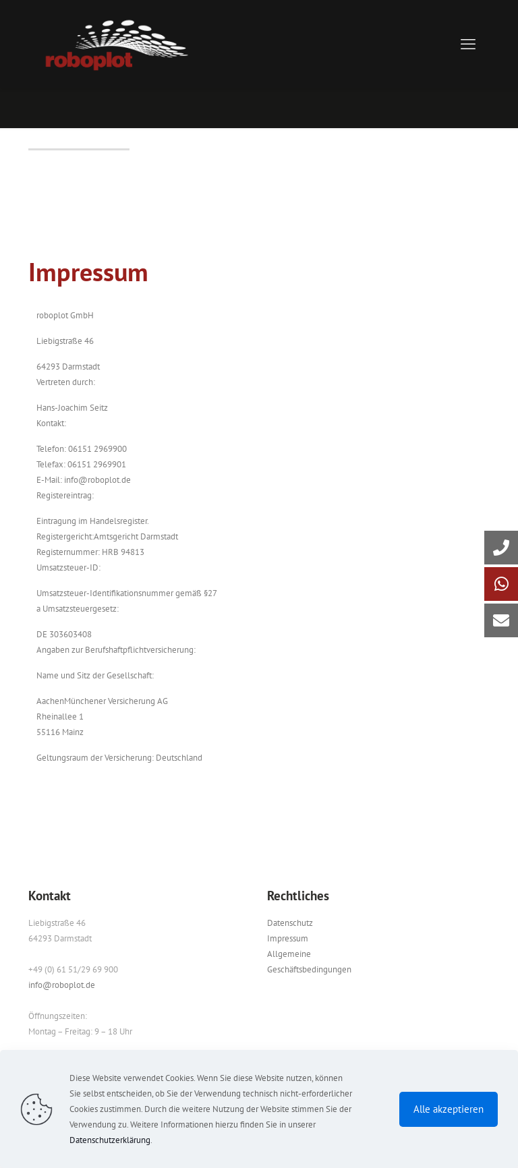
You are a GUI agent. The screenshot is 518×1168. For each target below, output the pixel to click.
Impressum (287, 938)
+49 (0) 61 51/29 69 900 (73, 969)
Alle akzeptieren (448, 1109)
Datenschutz (290, 923)
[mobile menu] (468, 43)
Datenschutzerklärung (109, 1140)
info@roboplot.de (61, 985)
